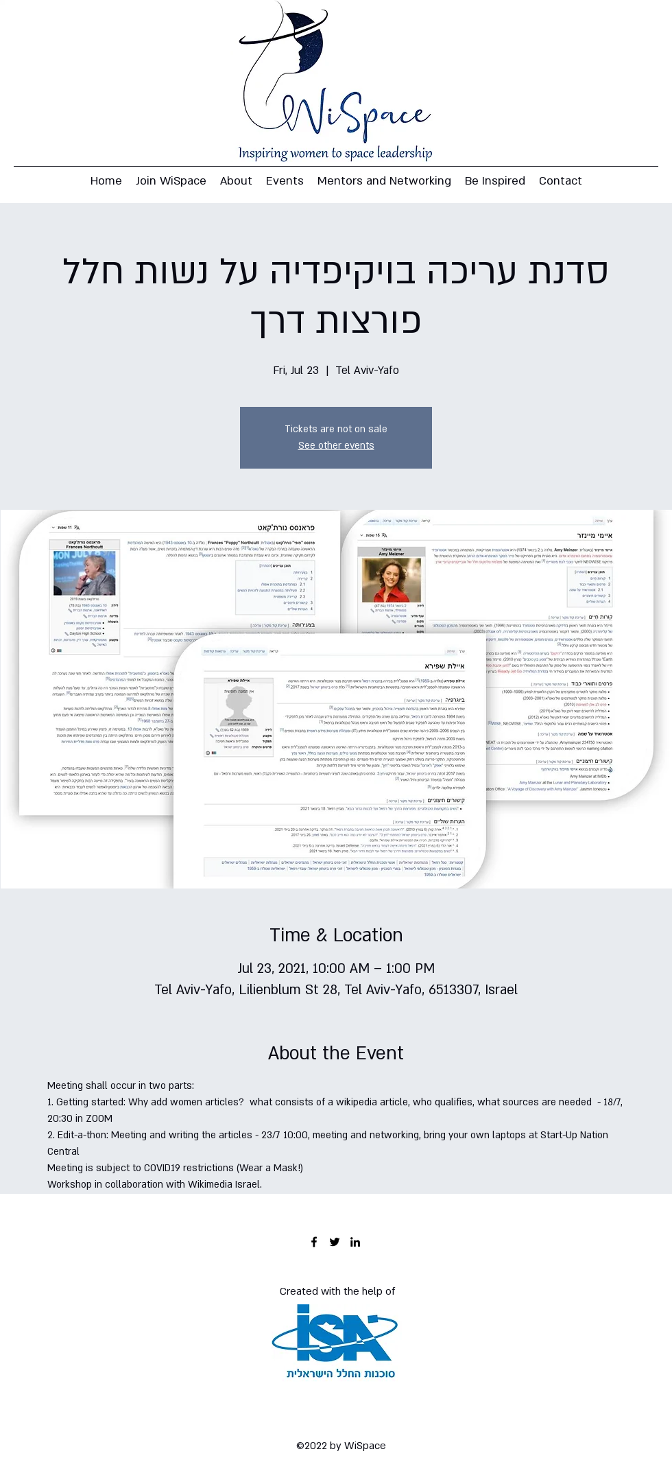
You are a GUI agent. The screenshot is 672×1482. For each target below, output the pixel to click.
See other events (336, 445)
